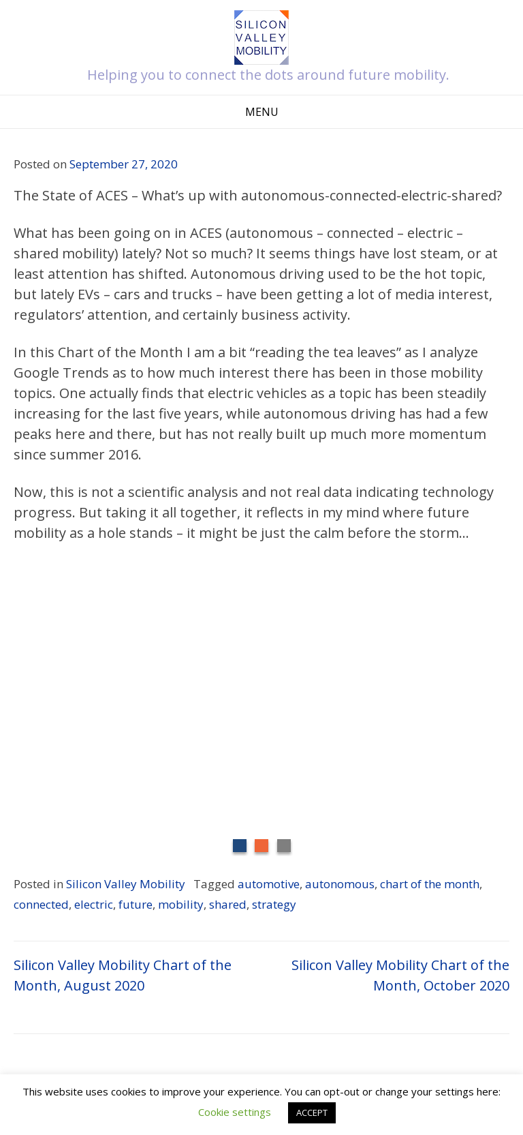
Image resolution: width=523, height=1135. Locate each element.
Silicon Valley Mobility (125, 884)
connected (41, 904)
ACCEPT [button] (312, 1112)
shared (228, 904)
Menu (262, 111)
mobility (181, 904)
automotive (269, 884)
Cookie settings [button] (234, 1112)
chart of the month (429, 884)
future (135, 904)
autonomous (340, 884)
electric (93, 904)
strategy (274, 904)
